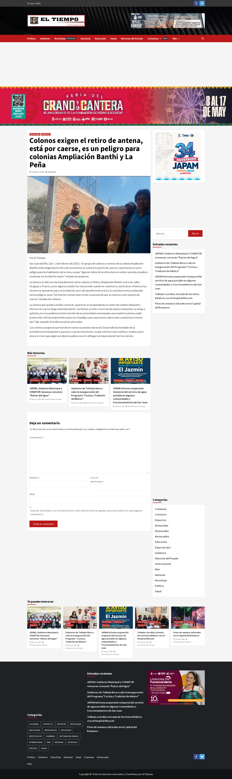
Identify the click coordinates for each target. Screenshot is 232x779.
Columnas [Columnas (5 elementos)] (34, 724)
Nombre (34, 477)
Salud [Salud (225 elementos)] (44, 748)
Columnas (158, 38)
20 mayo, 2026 (36, 399)
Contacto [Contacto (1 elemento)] (48, 724)
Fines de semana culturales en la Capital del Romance (177, 305)
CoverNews (131, 774)
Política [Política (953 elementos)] (33, 748)
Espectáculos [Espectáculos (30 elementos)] (35, 736)
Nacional (85, 38)
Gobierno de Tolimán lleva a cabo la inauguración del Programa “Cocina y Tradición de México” (88, 393)
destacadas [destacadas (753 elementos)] (34, 730)
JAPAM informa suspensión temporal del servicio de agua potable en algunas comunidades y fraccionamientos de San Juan (130, 395)
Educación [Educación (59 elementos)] (66, 730)
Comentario (36, 437)
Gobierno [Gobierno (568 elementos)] (50, 736)
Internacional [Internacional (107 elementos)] (36, 742)
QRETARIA (52, 172)
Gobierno (45, 38)
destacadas (161, 525)
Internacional (163, 563)
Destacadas (35, 134)
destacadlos (162, 536)
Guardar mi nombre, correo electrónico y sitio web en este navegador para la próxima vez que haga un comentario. (86, 512)
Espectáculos (163, 547)
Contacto (160, 514)
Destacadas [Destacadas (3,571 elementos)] (75, 724)
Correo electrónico (97, 479)
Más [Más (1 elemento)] (48, 742)
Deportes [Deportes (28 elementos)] (61, 724)
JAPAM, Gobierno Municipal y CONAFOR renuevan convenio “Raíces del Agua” (45, 392)
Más (177, 38)
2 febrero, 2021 (38, 172)
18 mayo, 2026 (144, 642)
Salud (113, 38)
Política (31, 38)
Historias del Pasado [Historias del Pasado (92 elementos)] (69, 736)
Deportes (160, 520)
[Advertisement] (116, 64)
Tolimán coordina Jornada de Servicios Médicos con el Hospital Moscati (177, 296)
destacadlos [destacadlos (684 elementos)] (51, 730)
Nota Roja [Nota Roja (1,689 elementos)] (72, 742)
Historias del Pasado (132, 38)
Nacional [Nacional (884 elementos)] (59, 742)
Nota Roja (65, 38)
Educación (100, 38)
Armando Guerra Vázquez (53, 399)
